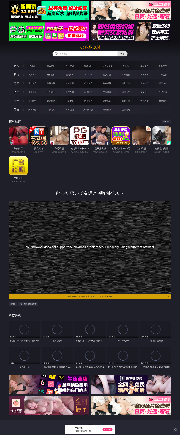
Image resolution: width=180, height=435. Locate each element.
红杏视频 (107, 109)
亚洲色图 (51, 92)
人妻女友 (70, 100)
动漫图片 (88, 92)
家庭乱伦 (51, 100)
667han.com (90, 47)
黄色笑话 (144, 100)
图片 (16, 92)
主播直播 (144, 74)
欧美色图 (70, 92)
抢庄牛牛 (163, 65)
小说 (16, 100)
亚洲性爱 (32, 83)
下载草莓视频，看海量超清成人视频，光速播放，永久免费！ (118, 296)
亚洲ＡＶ (32, 74)
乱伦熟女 (144, 83)
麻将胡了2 (107, 65)
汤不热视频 (88, 109)
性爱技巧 (163, 100)
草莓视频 (70, 109)
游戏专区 (88, 65)
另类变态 (163, 83)
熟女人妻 (107, 74)
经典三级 (126, 83)
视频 (16, 74)
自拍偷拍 (51, 74)
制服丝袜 (107, 83)
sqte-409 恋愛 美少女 (28, 304)
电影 (16, 83)
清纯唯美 (126, 92)
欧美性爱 (88, 83)
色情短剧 (126, 109)
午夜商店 (51, 109)
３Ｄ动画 (88, 74)
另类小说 (126, 100)
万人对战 (70, 65)
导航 (16, 109)
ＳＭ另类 (163, 74)
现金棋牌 (144, 65)
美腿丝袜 (107, 92)
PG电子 (32, 65)
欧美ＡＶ (70, 74)
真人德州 (51, 65)
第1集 (12, 304)
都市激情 (32, 100)
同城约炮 (32, 109)
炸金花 (126, 65)
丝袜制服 (126, 74)
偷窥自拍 (32, 92)
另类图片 (163, 92)
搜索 (122, 53)
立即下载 (107, 429)
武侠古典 (88, 100)
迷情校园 (107, 100)
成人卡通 (70, 83)
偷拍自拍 (51, 83)
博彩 (16, 65)
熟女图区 (144, 92)
